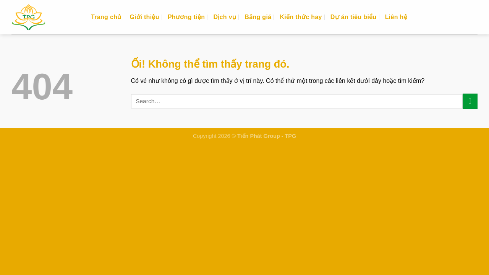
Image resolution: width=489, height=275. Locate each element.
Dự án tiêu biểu (353, 17)
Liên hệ (396, 17)
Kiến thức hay (301, 17)
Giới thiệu (144, 17)
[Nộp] (470, 101)
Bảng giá (257, 17)
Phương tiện (186, 17)
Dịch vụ (224, 17)
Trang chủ (106, 17)
